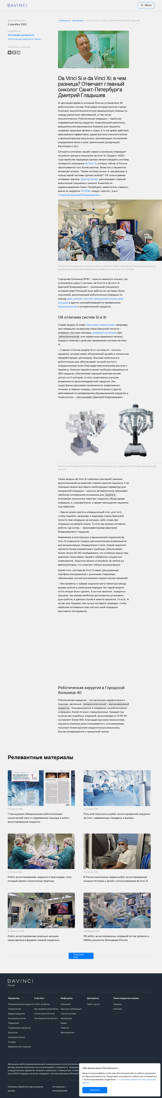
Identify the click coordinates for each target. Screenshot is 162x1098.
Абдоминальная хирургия (21, 1004)
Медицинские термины (19, 1046)
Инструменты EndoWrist (46, 1009)
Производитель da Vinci (46, 1018)
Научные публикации (71, 1009)
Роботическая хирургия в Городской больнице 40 (25, 39)
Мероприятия (67, 1032)
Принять (95, 1090)
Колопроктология (17, 1018)
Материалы (66, 1018)
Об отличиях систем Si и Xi (21, 35)
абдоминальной (67, 306)
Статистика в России (44, 1013)
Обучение (66, 1004)
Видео (64, 1023)
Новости (65, 1028)
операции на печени (104, 332)
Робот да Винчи (42, 1004)
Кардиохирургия (16, 1013)
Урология (13, 1032)
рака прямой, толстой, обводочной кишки (92, 298)
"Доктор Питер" (89, 179)
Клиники (117, 1009)
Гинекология (14, 1009)
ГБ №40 (85, 191)
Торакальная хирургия (19, 1028)
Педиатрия (13, 1023)
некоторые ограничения (100, 325)
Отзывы (12, 1042)
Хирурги (117, 1004)
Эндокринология (16, 1037)
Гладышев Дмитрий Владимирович (79, 195)
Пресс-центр (93, 1004)
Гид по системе (68, 1013)
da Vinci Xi (90, 163)
